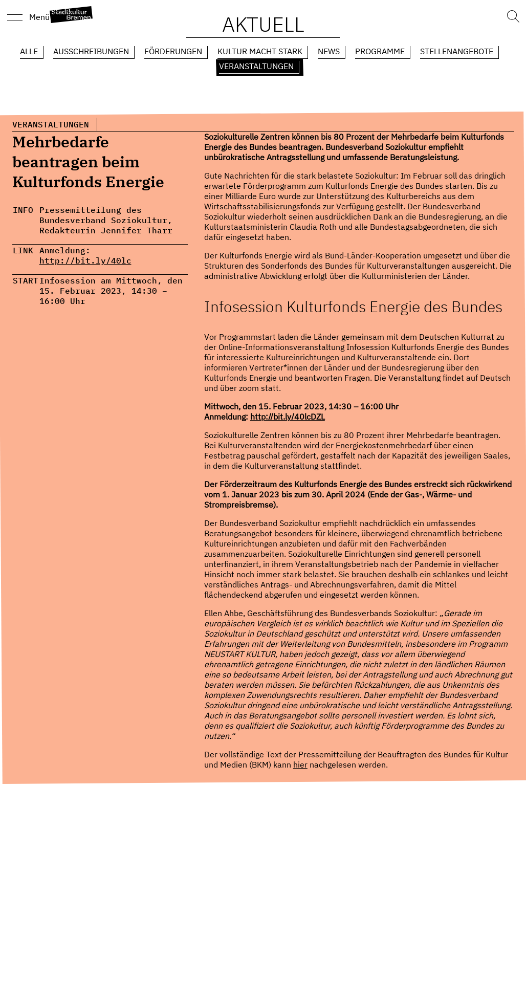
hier (300, 764)
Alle (29, 51)
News (329, 51)
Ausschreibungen (91, 51)
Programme (380, 51)
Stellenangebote (456, 51)
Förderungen (173, 51)
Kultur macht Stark (259, 51)
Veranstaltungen (256, 66)
